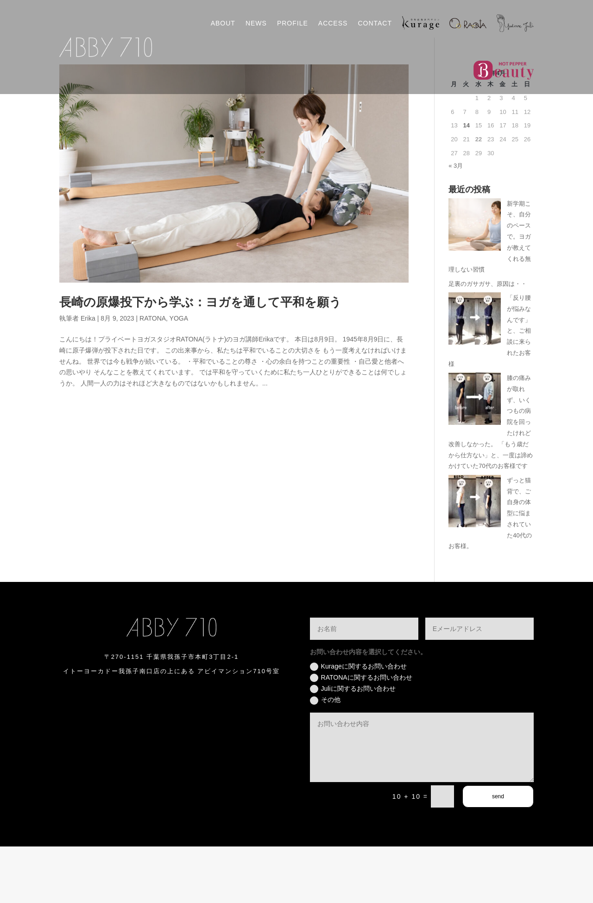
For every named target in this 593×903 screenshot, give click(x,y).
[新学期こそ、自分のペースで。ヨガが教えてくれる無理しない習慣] (474, 283)
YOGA (179, 375)
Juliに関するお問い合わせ (353, 745)
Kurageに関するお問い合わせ (358, 723)
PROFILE (292, 23)
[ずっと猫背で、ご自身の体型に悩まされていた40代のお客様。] (474, 559)
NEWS (256, 23)
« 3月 (455, 222)
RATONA (152, 375)
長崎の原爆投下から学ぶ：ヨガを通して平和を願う (200, 359)
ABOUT (223, 23)
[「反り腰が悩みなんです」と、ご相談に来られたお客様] (474, 377)
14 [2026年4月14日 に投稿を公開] (466, 181)
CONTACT (375, 23)
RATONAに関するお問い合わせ (361, 734)
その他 (325, 756)
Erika (88, 375)
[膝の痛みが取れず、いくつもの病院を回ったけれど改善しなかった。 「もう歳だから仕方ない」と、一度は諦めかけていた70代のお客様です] (474, 457)
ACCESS (333, 23)
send (498, 853)
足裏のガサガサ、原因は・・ (487, 340)
